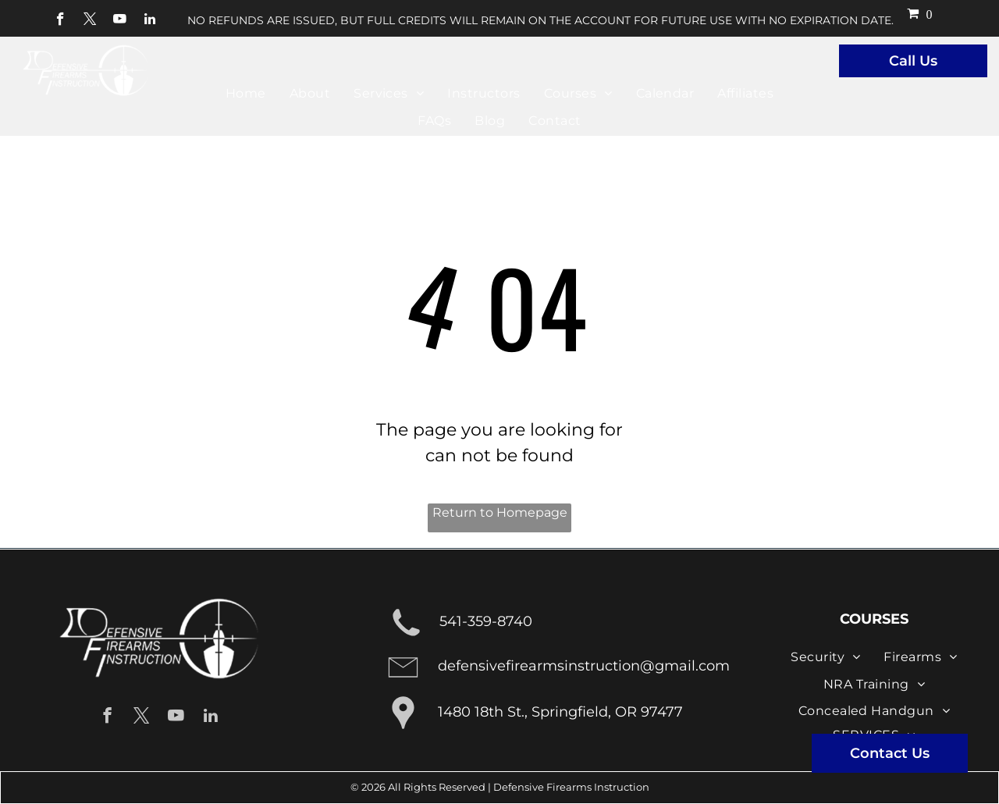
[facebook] (60, 21)
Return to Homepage (499, 512)
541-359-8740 (485, 621)
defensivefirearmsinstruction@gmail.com (584, 665)
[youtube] (120, 21)
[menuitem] (246, 93)
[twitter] (90, 21)
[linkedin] (149, 21)
